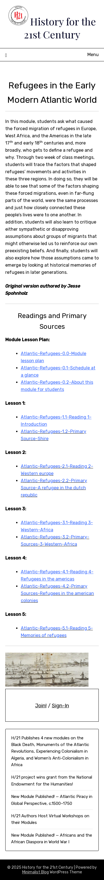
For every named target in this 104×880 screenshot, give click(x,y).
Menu (93, 54)
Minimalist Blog (35, 872)
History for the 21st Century (60, 28)
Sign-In (60, 706)
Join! (41, 706)
